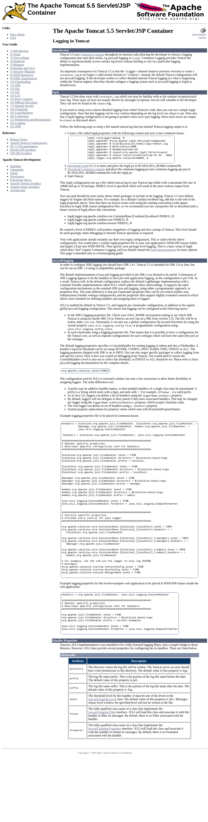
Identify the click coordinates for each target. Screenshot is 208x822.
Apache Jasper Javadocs (25, 186)
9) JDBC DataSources (23, 78)
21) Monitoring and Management (30, 119)
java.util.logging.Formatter (104, 773)
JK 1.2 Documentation (24, 146)
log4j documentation (163, 255)
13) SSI (14, 92)
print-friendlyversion (199, 35)
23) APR (15, 126)
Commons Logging (92, 54)
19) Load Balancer (21, 112)
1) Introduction (19, 50)
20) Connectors (19, 116)
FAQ (13, 38)
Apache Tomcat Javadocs (25, 183)
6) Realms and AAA (22, 68)
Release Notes (19, 139)
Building (15, 166)
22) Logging (17, 123)
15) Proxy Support (21, 99)
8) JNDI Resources (21, 75)
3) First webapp (19, 57)
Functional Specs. (21, 180)
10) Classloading (20, 81)
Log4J (136, 58)
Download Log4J (78, 171)
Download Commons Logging (86, 174)
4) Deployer (17, 61)
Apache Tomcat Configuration (28, 143)
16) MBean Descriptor (24, 102)
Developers (17, 176)
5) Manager (17, 64)
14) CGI (15, 95)
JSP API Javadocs (21, 153)
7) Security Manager (22, 71)
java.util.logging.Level (102, 743)
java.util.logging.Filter (102, 756)
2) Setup (15, 54)
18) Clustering (19, 109)
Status (14, 173)
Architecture (17, 190)
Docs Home (17, 34)
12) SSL (15, 88)
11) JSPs (15, 85)
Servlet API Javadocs (23, 149)
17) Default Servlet (22, 105)
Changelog (16, 169)
